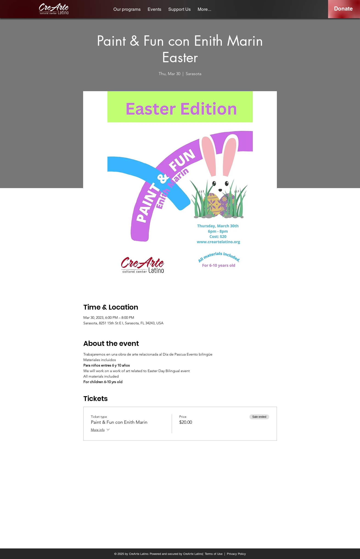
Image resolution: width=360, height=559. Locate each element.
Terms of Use (213, 554)
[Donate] (343, 8)
